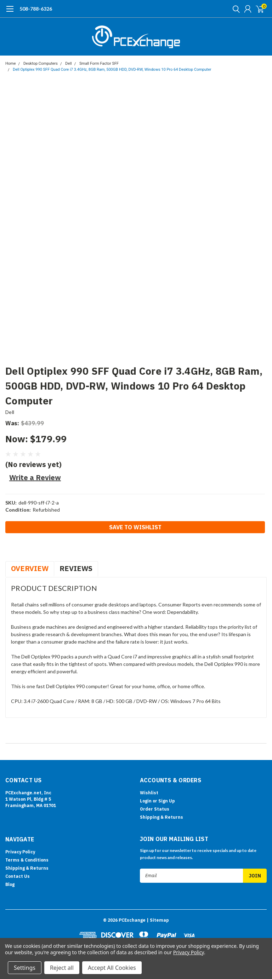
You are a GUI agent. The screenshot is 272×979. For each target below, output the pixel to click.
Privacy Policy (20, 851)
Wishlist (149, 792)
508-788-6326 (35, 9)
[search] (234, 9)
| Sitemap (158, 920)
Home (10, 63)
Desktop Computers (40, 63)
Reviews (76, 568)
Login (146, 801)
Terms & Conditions (27, 860)
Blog (10, 884)
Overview (30, 568)
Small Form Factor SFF (99, 63)
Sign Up (166, 801)
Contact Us (17, 876)
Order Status (154, 809)
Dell (68, 63)
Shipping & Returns (161, 817)
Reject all (62, 968)
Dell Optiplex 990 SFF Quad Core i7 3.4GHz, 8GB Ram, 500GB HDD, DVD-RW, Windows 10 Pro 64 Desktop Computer (112, 69)
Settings (24, 968)
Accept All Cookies (112, 968)
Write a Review (35, 477)
